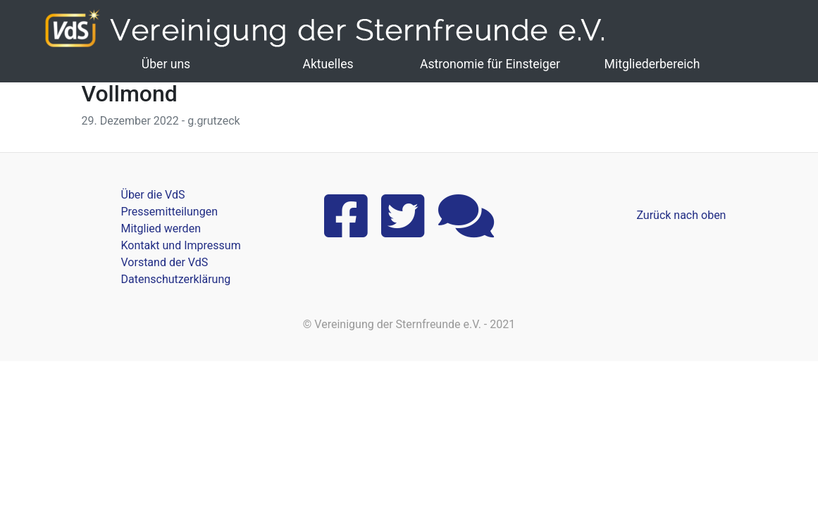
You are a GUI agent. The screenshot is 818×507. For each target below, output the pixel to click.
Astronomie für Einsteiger (490, 64)
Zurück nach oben (681, 215)
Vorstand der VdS (165, 262)
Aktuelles (327, 64)
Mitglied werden (161, 228)
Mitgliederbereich (652, 64)
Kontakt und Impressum (181, 245)
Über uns (166, 64)
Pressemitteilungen (169, 211)
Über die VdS (153, 194)
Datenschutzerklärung (176, 279)
